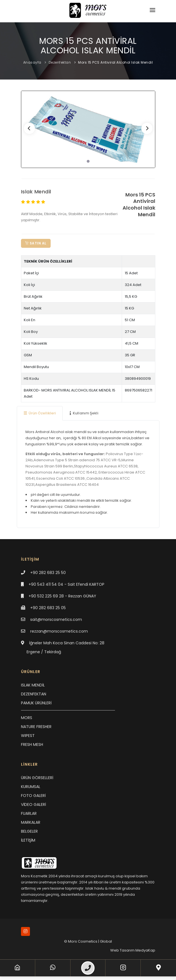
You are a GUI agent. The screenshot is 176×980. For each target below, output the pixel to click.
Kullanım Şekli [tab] (84, 413)
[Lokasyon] (158, 968)
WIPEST (28, 735)
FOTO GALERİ (33, 795)
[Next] (146, 128)
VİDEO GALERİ (33, 804)
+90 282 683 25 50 (48, 572)
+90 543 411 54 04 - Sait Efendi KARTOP (66, 584)
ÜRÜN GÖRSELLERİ (37, 777)
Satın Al (35, 243)
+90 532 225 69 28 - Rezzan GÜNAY (62, 596)
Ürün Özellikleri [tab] (40, 413)
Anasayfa (32, 62)
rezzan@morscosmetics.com (59, 631)
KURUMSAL (30, 786)
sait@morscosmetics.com (56, 619)
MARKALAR (30, 822)
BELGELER (29, 831)
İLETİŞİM (28, 840)
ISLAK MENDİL (33, 685)
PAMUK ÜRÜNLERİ (36, 703)
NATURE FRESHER (36, 726)
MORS (26, 717)
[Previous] (29, 128)
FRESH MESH (32, 744)
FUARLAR (29, 813)
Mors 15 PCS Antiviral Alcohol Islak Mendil (115, 62)
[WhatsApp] (52, 968)
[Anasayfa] (17, 968)
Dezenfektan (60, 62)
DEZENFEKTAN (33, 694)
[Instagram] (123, 968)
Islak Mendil (36, 191)
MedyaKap (145, 950)
